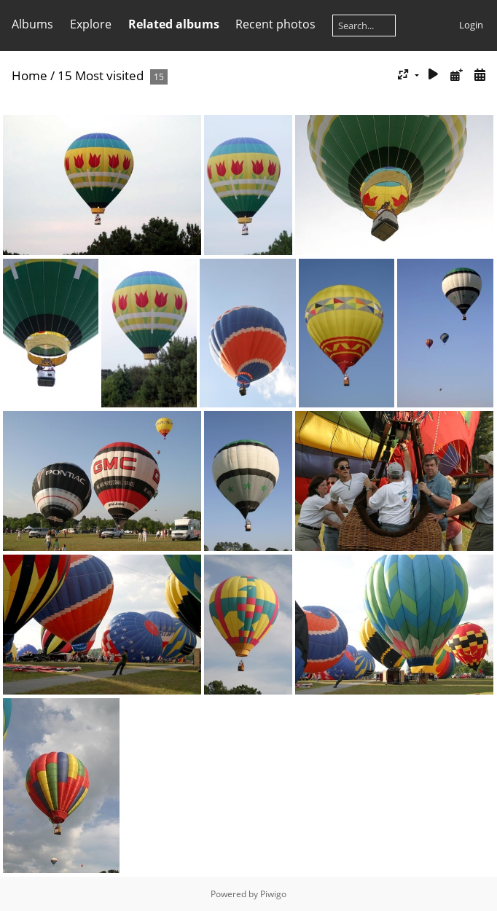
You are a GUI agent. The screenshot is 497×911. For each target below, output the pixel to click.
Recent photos (275, 24)
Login (471, 24)
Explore (90, 24)
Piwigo (273, 894)
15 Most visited (101, 75)
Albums (32, 24)
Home (29, 75)
